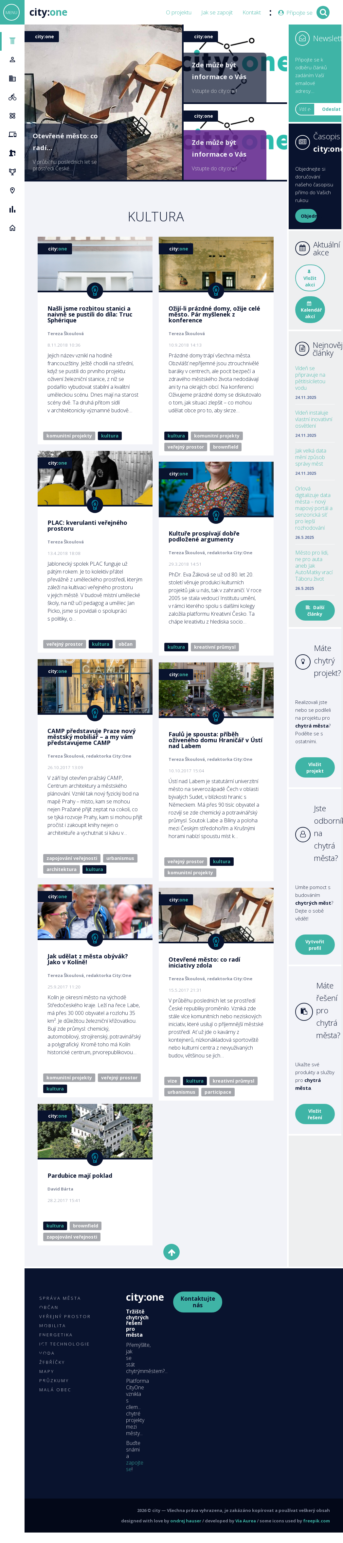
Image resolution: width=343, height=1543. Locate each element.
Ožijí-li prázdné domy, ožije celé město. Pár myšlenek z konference (211, 314)
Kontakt (252, 12)
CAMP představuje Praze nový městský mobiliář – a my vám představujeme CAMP (91, 737)
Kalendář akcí (311, 310)
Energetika (56, 1334)
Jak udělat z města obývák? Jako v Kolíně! (87, 960)
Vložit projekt (315, 767)
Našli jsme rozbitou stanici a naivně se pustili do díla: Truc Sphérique (89, 314)
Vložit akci (309, 278)
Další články (315, 610)
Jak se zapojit (217, 12)
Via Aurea (245, 1521)
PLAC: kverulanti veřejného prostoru (87, 526)
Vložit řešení (315, 1114)
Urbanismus (120, 859)
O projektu (178, 12)
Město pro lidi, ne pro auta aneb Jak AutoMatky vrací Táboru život (314, 565)
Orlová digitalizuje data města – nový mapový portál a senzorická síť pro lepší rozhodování (314, 508)
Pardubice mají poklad (79, 1185)
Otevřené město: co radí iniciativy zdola (201, 979)
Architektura (61, 870)
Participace (214, 1109)
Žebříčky (52, 1362)
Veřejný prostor (182, 447)
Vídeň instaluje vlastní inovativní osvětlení (313, 419)
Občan (125, 644)
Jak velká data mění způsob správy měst (310, 457)
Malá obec (55, 1389)
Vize (169, 1098)
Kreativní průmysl (211, 655)
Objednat (309, 216)
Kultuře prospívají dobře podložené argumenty (200, 544)
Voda (47, 1353)
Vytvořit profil (314, 944)
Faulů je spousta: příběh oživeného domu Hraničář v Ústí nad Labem (212, 756)
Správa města (60, 1298)
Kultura (109, 436)
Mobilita (52, 1325)
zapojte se (134, 1466)
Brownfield (222, 447)
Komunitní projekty (69, 436)
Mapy (46, 1371)
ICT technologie (64, 1344)
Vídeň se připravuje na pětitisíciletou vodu (310, 378)
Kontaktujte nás (197, 1302)
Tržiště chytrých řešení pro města (137, 1323)
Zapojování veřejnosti (71, 859)
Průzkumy (54, 1380)
